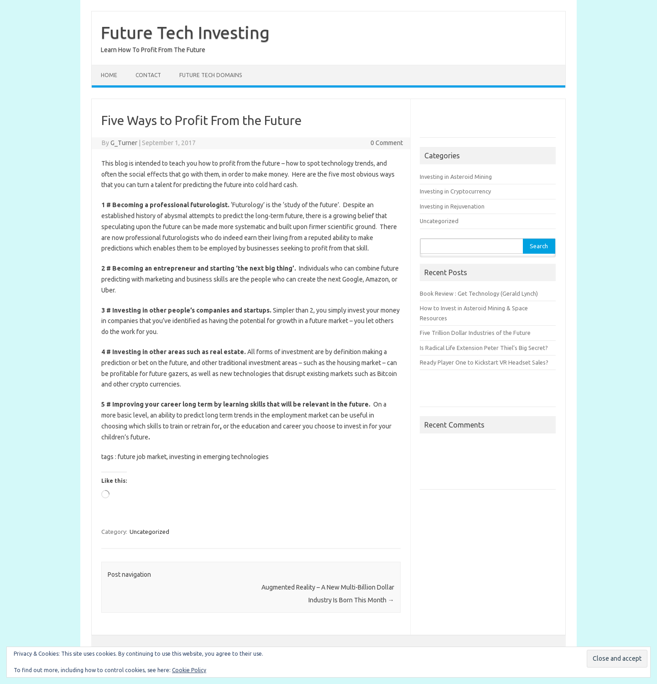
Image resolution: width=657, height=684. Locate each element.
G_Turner (123, 142)
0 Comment (386, 142)
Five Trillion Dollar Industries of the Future (475, 332)
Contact (148, 75)
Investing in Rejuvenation (452, 206)
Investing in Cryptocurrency (455, 191)
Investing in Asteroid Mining (456, 176)
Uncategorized (149, 531)
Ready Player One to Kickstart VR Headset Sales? (484, 362)
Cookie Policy (189, 670)
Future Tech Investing (185, 32)
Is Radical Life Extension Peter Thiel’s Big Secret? (484, 348)
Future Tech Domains (210, 75)
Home (109, 75)
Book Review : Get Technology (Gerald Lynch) (479, 293)
